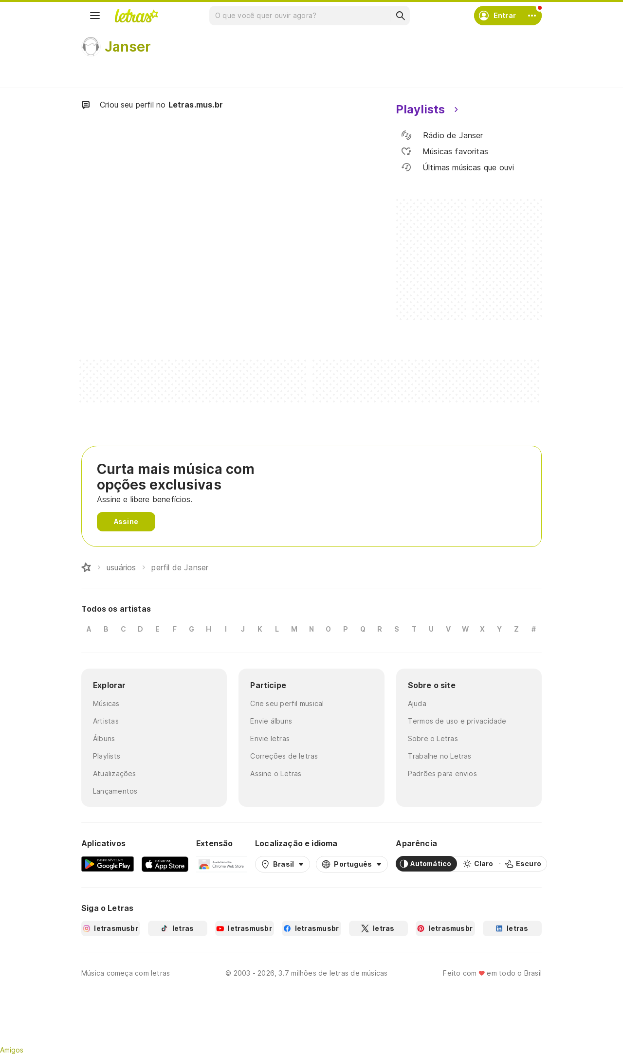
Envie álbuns (271, 721)
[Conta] (532, 15)
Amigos (11, 1050)
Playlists (106, 756)
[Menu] (95, 15)
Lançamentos (115, 791)
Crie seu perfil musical (287, 703)
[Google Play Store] (107, 864)
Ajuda (417, 703)
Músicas (106, 703)
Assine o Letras (275, 773)
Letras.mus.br (195, 104)
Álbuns (104, 738)
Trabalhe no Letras (440, 756)
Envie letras (270, 738)
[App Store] (165, 864)
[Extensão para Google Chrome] (221, 864)
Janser (128, 46)
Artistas (106, 721)
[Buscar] (400, 15)
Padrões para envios (442, 773)
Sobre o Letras (433, 738)
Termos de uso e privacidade (457, 721)
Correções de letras (284, 756)
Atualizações (114, 773)
